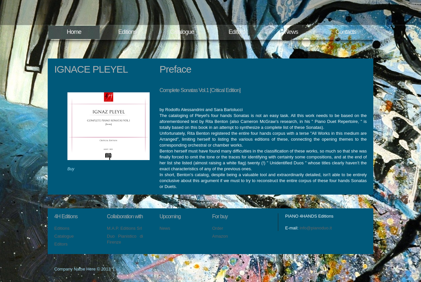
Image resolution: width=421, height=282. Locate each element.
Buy (70, 169)
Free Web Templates (218, 200)
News (291, 32)
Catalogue (182, 32)
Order (217, 228)
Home (74, 32)
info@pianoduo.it (316, 227)
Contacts (345, 32)
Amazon (220, 236)
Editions (127, 32)
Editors (237, 32)
